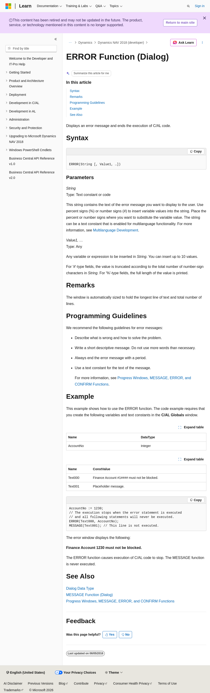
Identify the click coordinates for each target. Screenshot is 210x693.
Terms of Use (167, 683)
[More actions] (202, 42)
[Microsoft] (8, 6)
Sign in (200, 6)
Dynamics (85, 42)
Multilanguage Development (115, 230)
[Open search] (188, 6)
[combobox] (31, 48)
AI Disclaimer (13, 683)
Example (76, 108)
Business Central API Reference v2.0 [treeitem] (32, 175)
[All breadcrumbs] (70, 42)
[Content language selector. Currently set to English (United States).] (26, 672)
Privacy (99, 683)
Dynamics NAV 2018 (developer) (121, 42)
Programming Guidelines (87, 102)
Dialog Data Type (80, 588)
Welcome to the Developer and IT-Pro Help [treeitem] (31, 61)
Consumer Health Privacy (131, 683)
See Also (76, 115)
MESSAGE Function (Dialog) (89, 595)
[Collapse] (55, 39)
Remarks (76, 97)
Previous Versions (40, 683)
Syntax (75, 91)
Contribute (81, 683)
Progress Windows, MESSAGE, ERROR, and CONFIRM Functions (120, 601)
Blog (62, 683)
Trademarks (12, 690)
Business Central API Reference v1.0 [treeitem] (32, 161)
